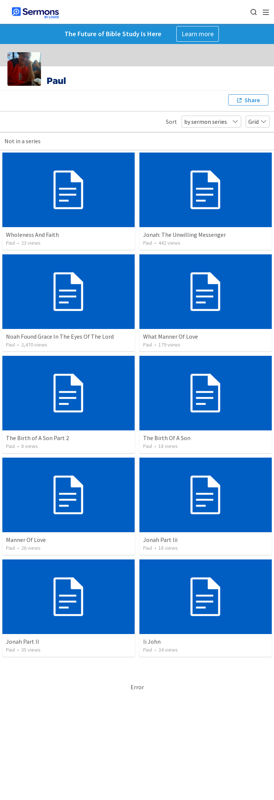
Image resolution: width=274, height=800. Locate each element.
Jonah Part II (22, 641)
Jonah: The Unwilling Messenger (184, 234)
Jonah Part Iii (160, 539)
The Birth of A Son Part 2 (37, 438)
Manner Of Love (26, 539)
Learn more (198, 33)
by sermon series (211, 121)
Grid (257, 121)
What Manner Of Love (170, 336)
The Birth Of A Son (166, 438)
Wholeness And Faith (32, 234)
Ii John (152, 641)
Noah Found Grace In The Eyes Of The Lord (60, 336)
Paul (10, 242)
